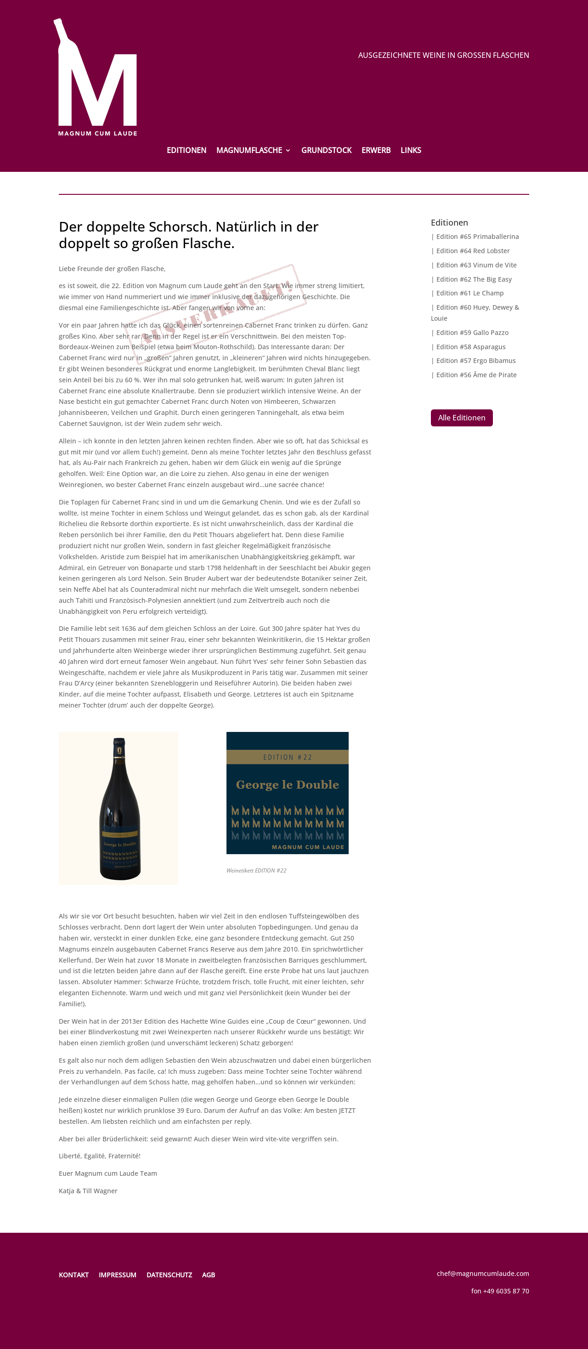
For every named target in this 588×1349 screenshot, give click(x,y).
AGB (208, 1274)
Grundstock (326, 151)
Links (411, 151)
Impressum (117, 1274)
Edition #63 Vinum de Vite (476, 265)
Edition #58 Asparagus (471, 346)
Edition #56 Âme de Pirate (476, 374)
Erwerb (376, 151)
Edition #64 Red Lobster (473, 250)
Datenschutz (169, 1274)
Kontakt (74, 1274)
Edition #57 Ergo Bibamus (476, 360)
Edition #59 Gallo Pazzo (472, 332)
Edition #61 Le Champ (470, 293)
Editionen (186, 151)
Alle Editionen (462, 418)
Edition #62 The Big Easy (474, 279)
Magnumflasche (249, 151)
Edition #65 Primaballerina (477, 236)
